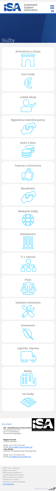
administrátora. (8, 484)
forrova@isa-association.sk (20, 447)
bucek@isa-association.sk (20, 456)
